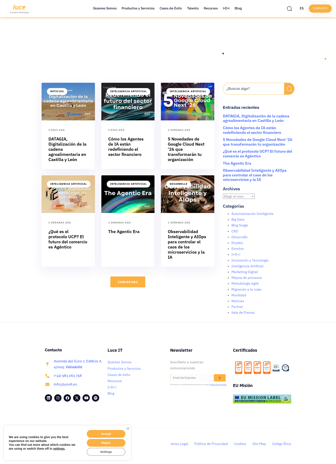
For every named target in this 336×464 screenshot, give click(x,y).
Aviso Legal (179, 444)
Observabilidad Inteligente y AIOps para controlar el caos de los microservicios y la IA (254, 175)
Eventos (237, 248)
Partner (237, 306)
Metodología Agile (245, 283)
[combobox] (253, 89)
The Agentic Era (237, 163)
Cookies (240, 444)
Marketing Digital (244, 272)
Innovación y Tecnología (249, 260)
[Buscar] (289, 89)
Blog (238, 8)
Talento (193, 8)
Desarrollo (179, 183)
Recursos (211, 8)
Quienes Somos (105, 8)
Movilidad (238, 295)
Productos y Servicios (138, 8)
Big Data (237, 219)
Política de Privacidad (211, 444)
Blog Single (239, 225)
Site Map (259, 444)
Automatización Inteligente (252, 213)
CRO (234, 231)
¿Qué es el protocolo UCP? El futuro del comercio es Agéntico (257, 153)
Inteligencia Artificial (128, 91)
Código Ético (281, 444)
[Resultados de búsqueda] (253, 97)
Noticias (57, 91)
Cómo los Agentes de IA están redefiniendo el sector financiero (252, 130)
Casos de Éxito (171, 8)
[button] (290, 8)
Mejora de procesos (246, 277)
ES (302, 8)
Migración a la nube (246, 289)
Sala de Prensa (243, 312)
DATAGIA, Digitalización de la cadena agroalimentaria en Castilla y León (256, 118)
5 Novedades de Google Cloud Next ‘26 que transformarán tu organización (257, 142)
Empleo (237, 243)
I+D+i (226, 8)
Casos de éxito (119, 374)
